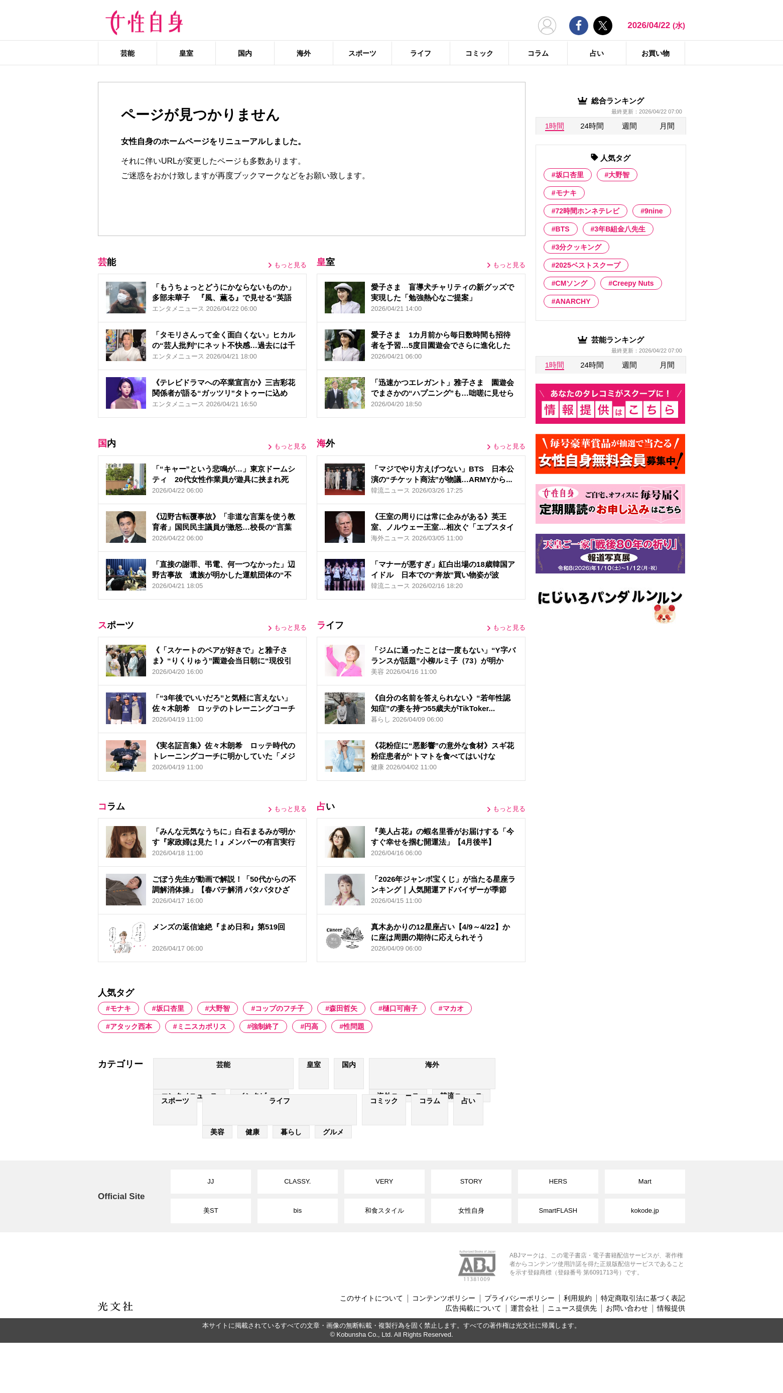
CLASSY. (297, 1181)
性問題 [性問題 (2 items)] (353, 1026)
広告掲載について (473, 1308)
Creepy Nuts (633, 283)
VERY (384, 1181)
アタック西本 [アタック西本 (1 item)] (131, 1026)
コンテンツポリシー (443, 1298)
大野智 (618, 175)
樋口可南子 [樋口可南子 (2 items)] (400, 1008)
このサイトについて (371, 1298)
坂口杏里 (570, 175)
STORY (471, 1181)
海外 (304, 53)
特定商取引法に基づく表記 (643, 1298)
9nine (653, 211)
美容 (217, 1132)
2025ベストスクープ (588, 265)
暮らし (291, 1132)
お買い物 (655, 53)
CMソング (572, 283)
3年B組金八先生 (619, 229)
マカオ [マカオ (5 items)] (453, 1008)
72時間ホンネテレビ (588, 211)
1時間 (554, 126)
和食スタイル (384, 1210)
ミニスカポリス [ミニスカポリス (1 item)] (201, 1026)
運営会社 (524, 1308)
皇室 (186, 53)
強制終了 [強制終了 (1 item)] (265, 1026)
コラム (538, 53)
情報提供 (671, 1308)
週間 (629, 126)
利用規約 (578, 1298)
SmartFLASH (558, 1210)
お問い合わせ (627, 1308)
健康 (252, 1132)
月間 (667, 126)
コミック (479, 53)
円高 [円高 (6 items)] (311, 1026)
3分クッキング (579, 247)
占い (597, 53)
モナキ (566, 193)
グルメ (333, 1132)
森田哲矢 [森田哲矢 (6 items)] (343, 1008)
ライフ (420, 53)
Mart (644, 1181)
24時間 (592, 126)
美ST (210, 1210)
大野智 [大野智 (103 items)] (219, 1008)
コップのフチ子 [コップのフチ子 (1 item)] (279, 1008)
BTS (563, 229)
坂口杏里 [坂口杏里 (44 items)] (170, 1008)
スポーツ (362, 53)
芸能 (127, 53)
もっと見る (290, 265)
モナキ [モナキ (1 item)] (120, 1008)
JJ (210, 1181)
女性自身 (471, 1210)
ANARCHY (573, 301)
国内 (245, 53)
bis (298, 1210)
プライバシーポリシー (519, 1298)
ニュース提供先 (572, 1308)
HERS (558, 1181)
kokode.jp (645, 1210)
